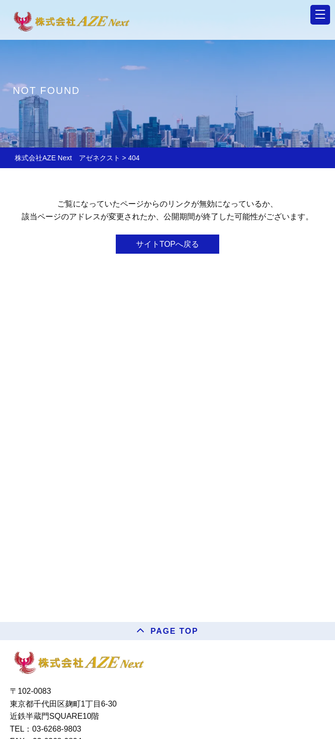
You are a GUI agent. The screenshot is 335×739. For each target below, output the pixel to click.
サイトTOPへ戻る (168, 244)
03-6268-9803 (56, 729)
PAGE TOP (174, 631)
